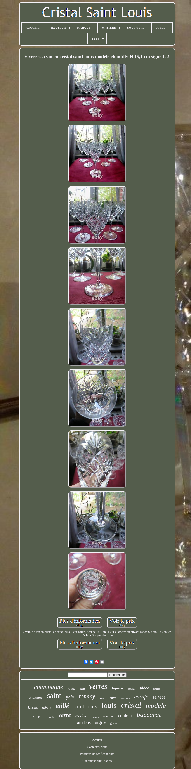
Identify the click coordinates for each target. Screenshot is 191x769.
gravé (113, 723)
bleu (82, 688)
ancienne (35, 697)
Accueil (97, 740)
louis (108, 705)
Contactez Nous (97, 747)
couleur (125, 715)
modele (81, 716)
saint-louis (85, 706)
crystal (131, 688)
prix (70, 697)
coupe (37, 716)
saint (54, 695)
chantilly (50, 717)
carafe (141, 697)
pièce (144, 688)
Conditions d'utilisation (97, 761)
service (159, 697)
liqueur (117, 688)
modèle (156, 706)
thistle (46, 708)
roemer (108, 716)
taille (113, 698)
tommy (87, 696)
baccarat (149, 714)
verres (98, 686)
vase (102, 698)
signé (100, 722)
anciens (84, 722)
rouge (71, 688)
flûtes (156, 688)
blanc (33, 707)
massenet (125, 698)
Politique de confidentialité (97, 754)
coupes (95, 717)
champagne (48, 686)
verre (64, 715)
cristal (131, 705)
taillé (62, 706)
